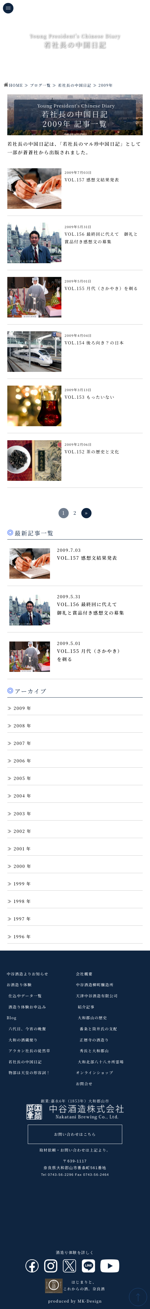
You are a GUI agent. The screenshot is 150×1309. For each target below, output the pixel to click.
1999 (19, 883)
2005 (19, 778)
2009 (19, 708)
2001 (19, 848)
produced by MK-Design (75, 1301)
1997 (19, 919)
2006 (19, 760)
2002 (19, 831)
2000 (19, 866)
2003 (19, 813)
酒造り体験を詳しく (75, 1252)
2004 (19, 796)
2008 (19, 725)
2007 (19, 743)
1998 (19, 901)
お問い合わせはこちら (75, 1134)
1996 (19, 936)
